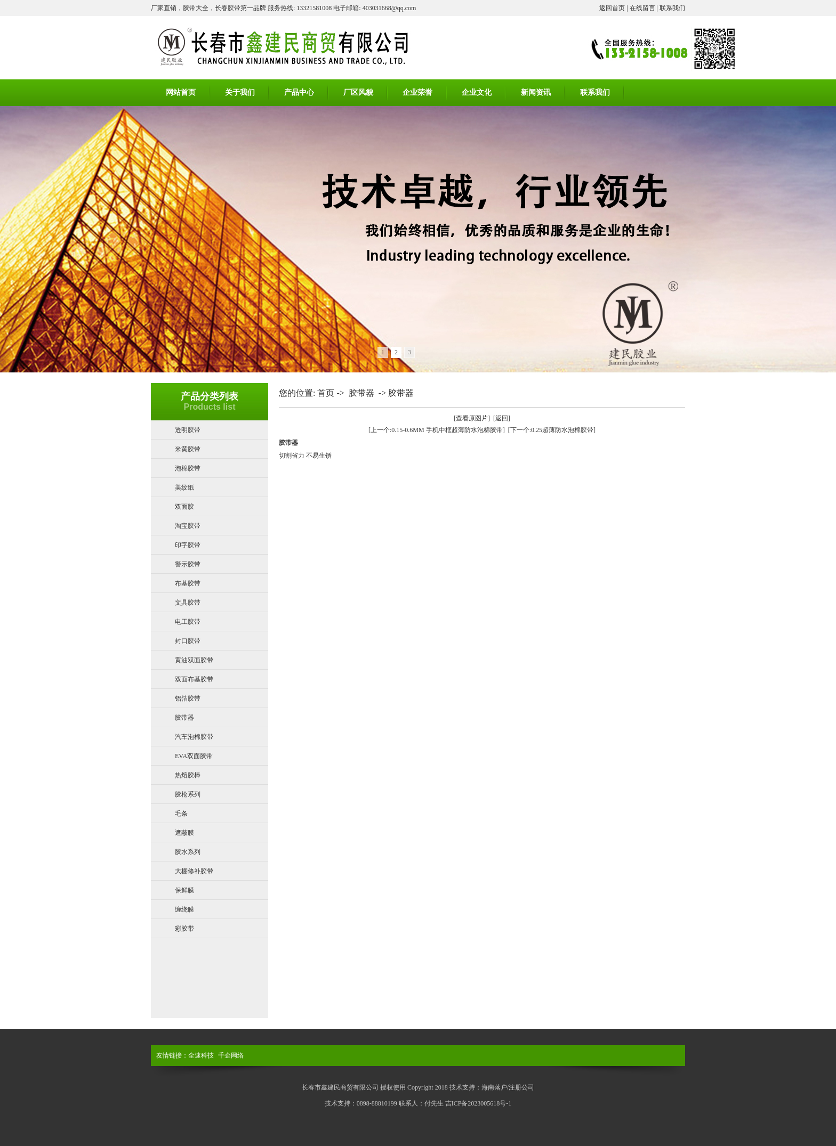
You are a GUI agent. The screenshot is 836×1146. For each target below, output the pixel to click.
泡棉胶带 (187, 468)
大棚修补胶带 (194, 871)
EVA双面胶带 (194, 756)
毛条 (181, 813)
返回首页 (612, 8)
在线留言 (642, 8)
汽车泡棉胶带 (194, 737)
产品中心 (299, 92)
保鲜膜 (184, 890)
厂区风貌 (358, 92)
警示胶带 (187, 564)
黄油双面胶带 (194, 660)
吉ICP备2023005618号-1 (478, 1103)
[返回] (501, 418)
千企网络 (231, 1055)
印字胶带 (187, 545)
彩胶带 (184, 928)
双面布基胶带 (194, 679)
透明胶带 (187, 430)
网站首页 (181, 92)
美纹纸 (184, 487)
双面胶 (184, 506)
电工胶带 (187, 621)
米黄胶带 (187, 449)
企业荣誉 (417, 92)
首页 (325, 392)
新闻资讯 (536, 92)
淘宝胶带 (187, 526)
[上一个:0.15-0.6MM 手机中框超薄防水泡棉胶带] (436, 430)
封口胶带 (187, 641)
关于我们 (240, 92)
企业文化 (477, 92)
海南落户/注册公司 (507, 1087)
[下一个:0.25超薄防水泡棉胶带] (552, 430)
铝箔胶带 (187, 698)
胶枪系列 (187, 794)
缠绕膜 (184, 909)
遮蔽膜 (184, 832)
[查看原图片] (472, 418)
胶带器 (184, 717)
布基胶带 (187, 583)
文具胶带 (187, 602)
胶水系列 (187, 852)
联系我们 (672, 8)
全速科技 (201, 1055)
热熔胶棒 (187, 775)
